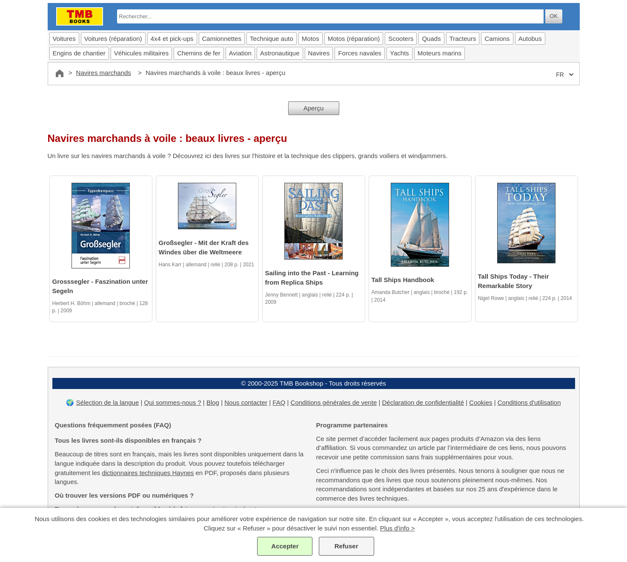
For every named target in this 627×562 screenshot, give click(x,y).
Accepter (284, 546)
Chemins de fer (198, 53)
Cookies (480, 402)
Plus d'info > (397, 528)
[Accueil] (59, 73)
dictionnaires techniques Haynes (148, 472)
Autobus (530, 38)
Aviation (240, 53)
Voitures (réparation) (113, 38)
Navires (319, 53)
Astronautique (280, 53)
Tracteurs (462, 38)
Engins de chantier (79, 53)
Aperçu (313, 108)
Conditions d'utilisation (529, 402)
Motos (310, 38)
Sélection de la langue (107, 402)
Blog (212, 402)
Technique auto (271, 38)
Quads (431, 38)
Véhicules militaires (141, 53)
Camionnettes (222, 38)
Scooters (400, 38)
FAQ (278, 402)
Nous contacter (245, 402)
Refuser (346, 546)
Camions (497, 38)
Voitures (64, 38)
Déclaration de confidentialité (423, 402)
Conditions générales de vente (334, 402)
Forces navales (359, 53)
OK (554, 16)
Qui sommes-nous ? (172, 402)
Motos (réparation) (354, 38)
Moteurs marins (439, 53)
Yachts (399, 53)
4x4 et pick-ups (172, 38)
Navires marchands (103, 72)
